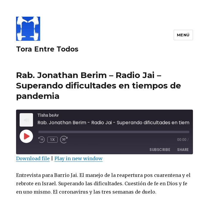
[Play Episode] (26, 136)
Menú (183, 34)
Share (183, 149)
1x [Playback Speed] (52, 139)
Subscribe (160, 149)
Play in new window (78, 158)
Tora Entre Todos (47, 49)
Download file (33, 158)
